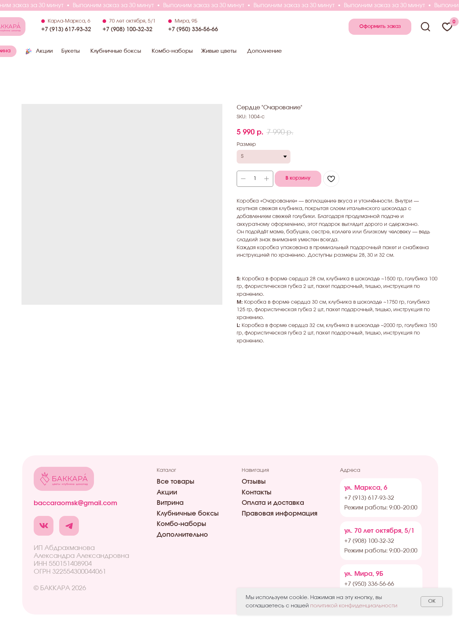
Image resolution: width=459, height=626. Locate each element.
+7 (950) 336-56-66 (193, 29)
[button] (380, 27)
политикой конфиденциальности (353, 605)
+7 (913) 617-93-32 (66, 29)
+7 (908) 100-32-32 (127, 29)
